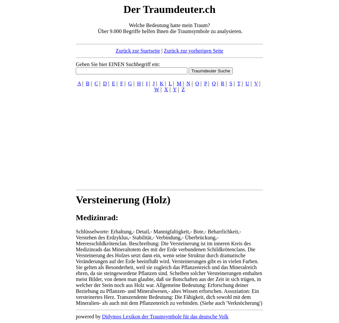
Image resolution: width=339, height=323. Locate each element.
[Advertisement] (35, 102)
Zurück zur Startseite (138, 51)
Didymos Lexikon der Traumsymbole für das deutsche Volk (165, 316)
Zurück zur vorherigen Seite (193, 51)
